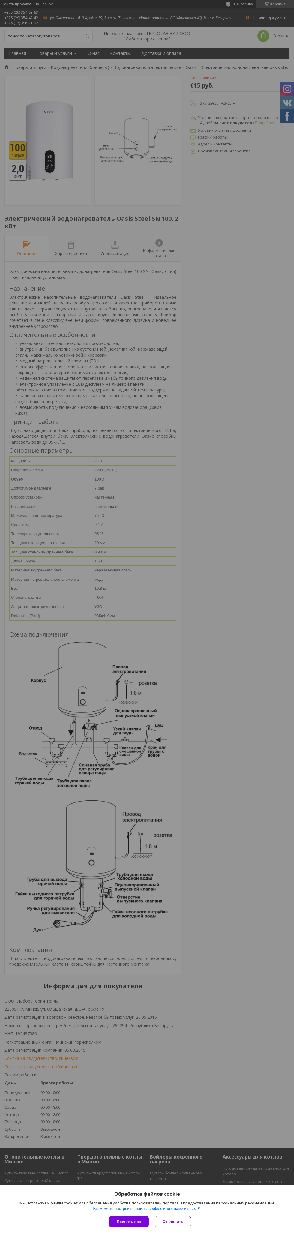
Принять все (129, 1221)
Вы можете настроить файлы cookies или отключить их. (145, 1208)
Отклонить (173, 1221)
